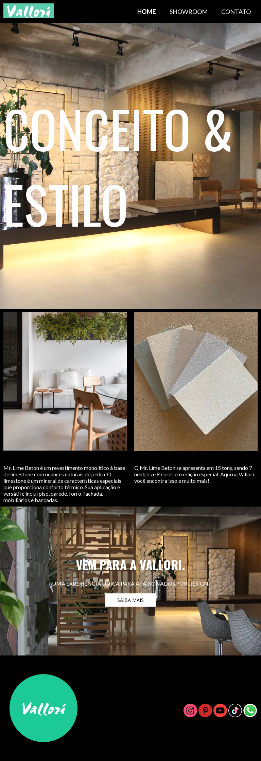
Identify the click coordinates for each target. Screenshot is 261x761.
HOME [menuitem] (146, 11)
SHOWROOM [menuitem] (189, 11)
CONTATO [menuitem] (236, 11)
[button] (130, 600)
